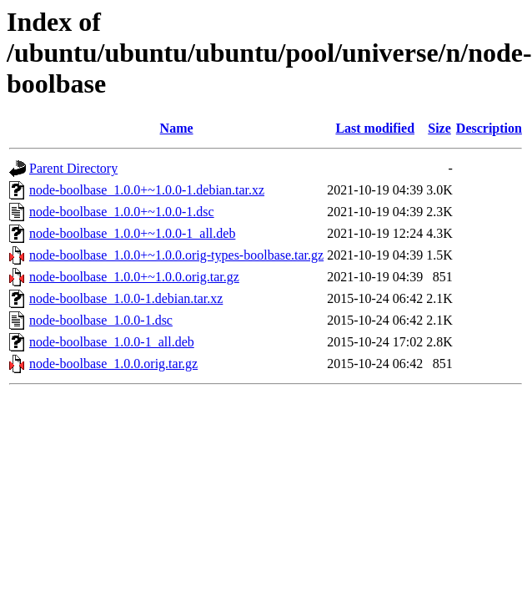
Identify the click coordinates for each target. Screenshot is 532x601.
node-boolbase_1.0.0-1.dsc (101, 320)
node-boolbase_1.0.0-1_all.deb (111, 342)
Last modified (374, 128)
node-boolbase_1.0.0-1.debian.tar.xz (126, 298)
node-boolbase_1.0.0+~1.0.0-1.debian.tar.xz (146, 190)
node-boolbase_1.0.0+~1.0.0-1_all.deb (132, 233)
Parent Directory (73, 168)
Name (176, 128)
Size (439, 128)
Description (489, 128)
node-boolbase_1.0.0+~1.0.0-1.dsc (121, 212)
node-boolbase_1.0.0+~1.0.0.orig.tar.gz (134, 277)
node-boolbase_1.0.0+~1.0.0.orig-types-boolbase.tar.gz (176, 255)
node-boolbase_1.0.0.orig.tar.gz (113, 363)
